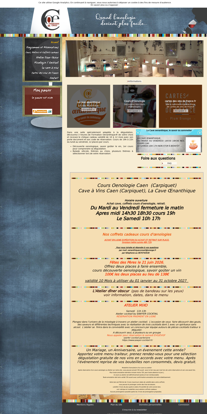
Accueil (54, 42)
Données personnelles (150, 405)
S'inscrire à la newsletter (134, 410)
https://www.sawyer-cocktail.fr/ (137, 340)
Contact (54, 78)
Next (200, 133)
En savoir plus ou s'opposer (105, 5)
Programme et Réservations (42, 48)
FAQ (169, 163)
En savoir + (89, 109)
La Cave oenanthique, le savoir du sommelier (169, 130)
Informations (135, 81)
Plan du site (116, 405)
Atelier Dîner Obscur (47, 58)
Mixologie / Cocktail (46, 63)
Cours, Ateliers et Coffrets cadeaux (42, 53)
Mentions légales (85, 405)
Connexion (184, 405)
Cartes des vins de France (45, 73)
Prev (138, 133)
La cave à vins (50, 68)
